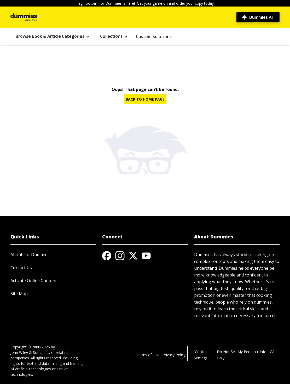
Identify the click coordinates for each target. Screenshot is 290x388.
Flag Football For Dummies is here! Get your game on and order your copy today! (145, 3)
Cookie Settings (200, 354)
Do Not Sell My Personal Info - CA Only (246, 354)
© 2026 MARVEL (24, 385)
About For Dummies (30, 254)
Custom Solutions (154, 36)
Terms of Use (147, 354)
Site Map (19, 294)
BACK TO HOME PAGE (145, 99)
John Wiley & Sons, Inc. (29, 352)
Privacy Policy (174, 354)
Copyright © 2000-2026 (30, 346)
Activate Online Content (33, 281)
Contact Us (21, 267)
